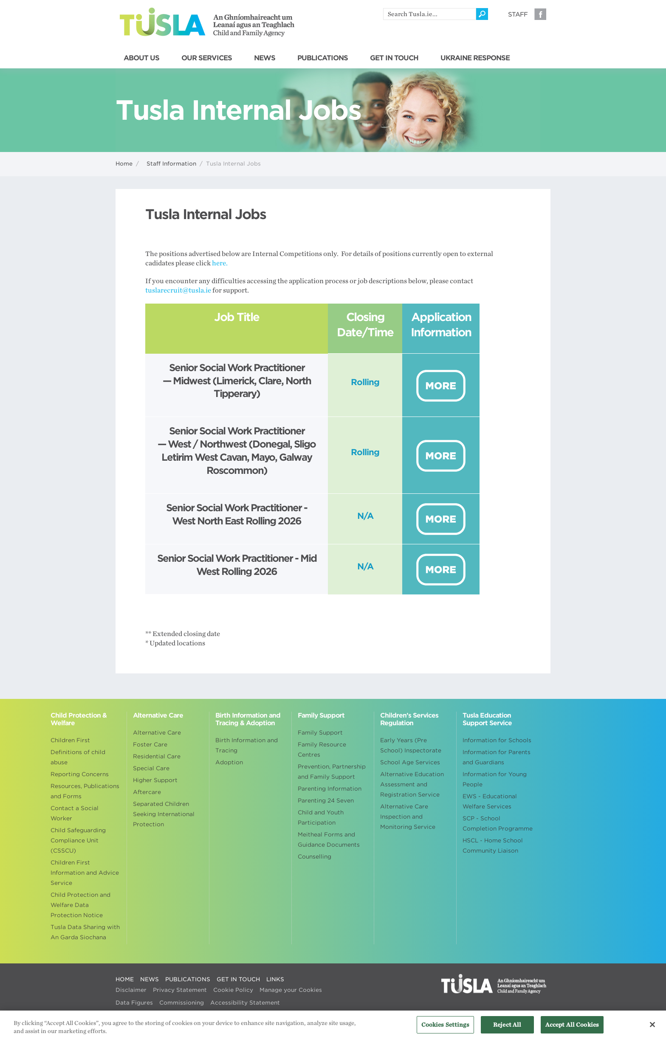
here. (220, 263)
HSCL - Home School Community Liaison (493, 845)
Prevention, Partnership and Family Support (332, 771)
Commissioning (181, 1003)
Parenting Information (329, 789)
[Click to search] (482, 14)
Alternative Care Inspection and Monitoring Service (407, 816)
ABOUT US (141, 58)
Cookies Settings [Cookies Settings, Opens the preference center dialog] (445, 1028)
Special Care (151, 768)
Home (124, 163)
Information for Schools (497, 740)
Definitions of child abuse (78, 757)
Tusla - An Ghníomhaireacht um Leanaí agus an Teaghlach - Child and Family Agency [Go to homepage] (207, 22)
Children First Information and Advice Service (85, 872)
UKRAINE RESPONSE (475, 58)
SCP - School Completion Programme (498, 823)
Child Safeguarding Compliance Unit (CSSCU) (78, 840)
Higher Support (155, 780)
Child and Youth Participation (321, 817)
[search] (429, 14)
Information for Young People (495, 779)
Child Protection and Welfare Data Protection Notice (80, 905)
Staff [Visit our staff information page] (518, 14)
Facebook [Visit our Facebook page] (540, 14)
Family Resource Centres (322, 749)
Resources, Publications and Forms (85, 791)
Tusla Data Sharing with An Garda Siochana (85, 932)
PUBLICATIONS (322, 58)
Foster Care (150, 744)
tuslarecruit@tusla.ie (178, 290)
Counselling (314, 856)
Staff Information (171, 163)
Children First (70, 740)
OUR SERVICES (206, 58)
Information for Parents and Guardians (497, 757)
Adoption (229, 762)
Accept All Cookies (572, 1028)
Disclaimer (131, 990)
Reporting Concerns (80, 774)
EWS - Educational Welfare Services (490, 801)
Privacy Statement (180, 990)
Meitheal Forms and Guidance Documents (329, 839)
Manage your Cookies (291, 990)
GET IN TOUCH (394, 58)
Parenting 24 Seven (326, 800)
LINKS (275, 979)
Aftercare (147, 792)
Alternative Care (157, 732)
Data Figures (134, 1003)
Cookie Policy (233, 990)
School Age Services (410, 762)
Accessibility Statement (245, 1003)
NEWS (264, 58)
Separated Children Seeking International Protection (164, 814)
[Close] (652, 1028)
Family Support (320, 732)
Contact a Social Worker (75, 813)
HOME (125, 979)
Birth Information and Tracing (246, 745)
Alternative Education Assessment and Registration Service (412, 784)
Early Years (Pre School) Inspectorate (410, 745)
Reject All (507, 1028)
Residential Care (157, 756)
